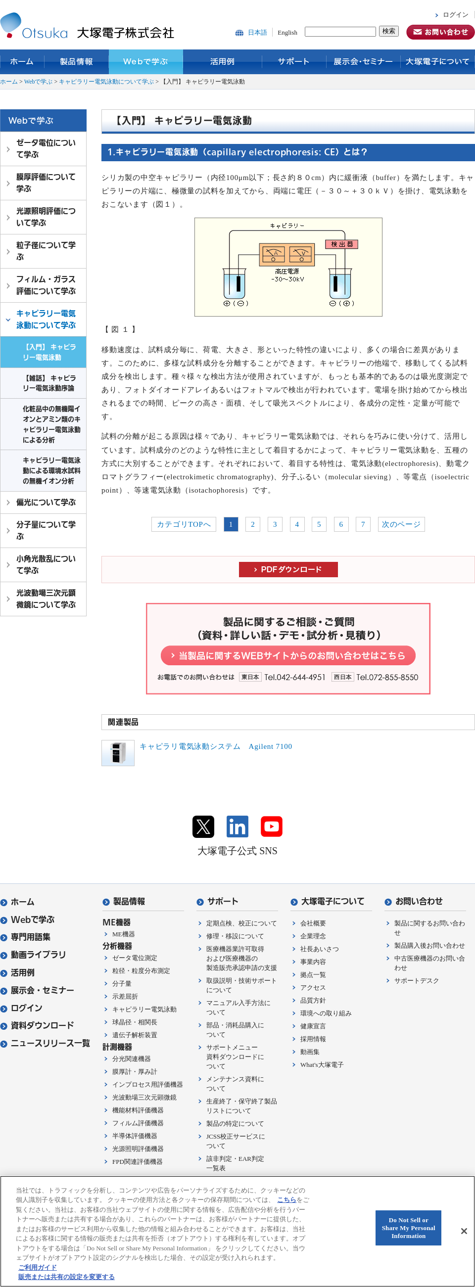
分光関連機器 (131, 1058)
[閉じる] (464, 1231)
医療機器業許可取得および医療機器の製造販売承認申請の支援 (241, 958)
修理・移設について (235, 936)
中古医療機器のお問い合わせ (429, 963)
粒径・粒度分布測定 (141, 970)
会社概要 (313, 923)
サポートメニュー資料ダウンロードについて (235, 1057)
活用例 (222, 61)
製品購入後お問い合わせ (429, 945)
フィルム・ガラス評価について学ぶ (46, 285)
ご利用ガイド (37, 1267)
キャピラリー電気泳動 (144, 1009)
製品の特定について (235, 1123)
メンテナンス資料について (235, 1083)
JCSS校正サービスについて (235, 1141)
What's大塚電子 (322, 1064)
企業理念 (313, 936)
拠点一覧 (313, 974)
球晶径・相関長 (134, 1022)
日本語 (257, 32)
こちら (286, 1199)
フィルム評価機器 (138, 1123)
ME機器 (123, 934)
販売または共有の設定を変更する (66, 1277)
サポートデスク (416, 980)
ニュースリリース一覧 (45, 1043)
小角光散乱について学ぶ (46, 564)
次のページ (401, 524)
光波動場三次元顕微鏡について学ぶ (46, 598)
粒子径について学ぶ (46, 251)
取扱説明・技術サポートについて (241, 985)
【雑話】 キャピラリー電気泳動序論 (49, 383)
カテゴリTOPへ (184, 524)
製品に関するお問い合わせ (429, 927)
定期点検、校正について (241, 923)
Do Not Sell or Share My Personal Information (408, 1228)
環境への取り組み (326, 1013)
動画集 (310, 1052)
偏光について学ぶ (46, 502)
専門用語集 (25, 937)
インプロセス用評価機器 (147, 1084)
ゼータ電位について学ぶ (46, 148)
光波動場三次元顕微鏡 (144, 1097)
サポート (294, 61)
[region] (237, 1231)
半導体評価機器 (134, 1136)
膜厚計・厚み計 (134, 1071)
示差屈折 (125, 996)
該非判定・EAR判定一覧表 (235, 1163)
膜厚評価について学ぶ (46, 182)
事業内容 (313, 961)
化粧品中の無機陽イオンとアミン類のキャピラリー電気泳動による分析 (52, 424)
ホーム (22, 61)
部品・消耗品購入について (235, 1029)
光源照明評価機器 (138, 1148)
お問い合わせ (413, 901)
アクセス (313, 987)
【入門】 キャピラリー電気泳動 (49, 352)
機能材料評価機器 (138, 1110)
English (287, 32)
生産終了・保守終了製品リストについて (241, 1106)
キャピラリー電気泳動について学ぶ (106, 81)
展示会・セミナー (364, 61)
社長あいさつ (319, 949)
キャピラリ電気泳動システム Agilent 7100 (216, 746)
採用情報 (313, 1039)
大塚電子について (438, 61)
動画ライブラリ (33, 955)
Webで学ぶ (146, 61)
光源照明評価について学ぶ (46, 217)
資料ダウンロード (37, 1025)
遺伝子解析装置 (134, 1035)
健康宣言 (313, 1026)
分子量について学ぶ (46, 530)
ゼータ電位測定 (134, 958)
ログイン (456, 14)
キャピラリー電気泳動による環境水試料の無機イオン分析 (52, 470)
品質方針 (313, 1000)
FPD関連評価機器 (137, 1161)
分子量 (122, 983)
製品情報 (77, 61)
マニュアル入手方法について (238, 1007)
